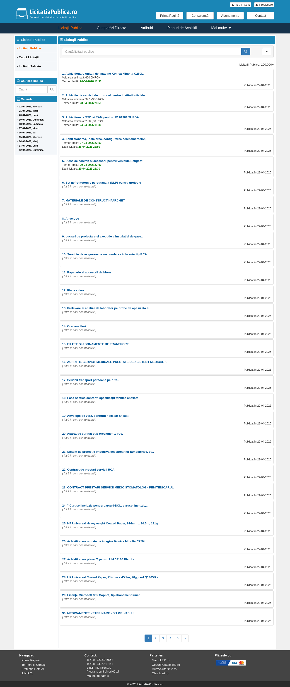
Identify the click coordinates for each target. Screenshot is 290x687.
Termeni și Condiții (34, 664)
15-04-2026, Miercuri (30, 137)
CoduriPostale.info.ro (166, 664)
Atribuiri (147, 28)
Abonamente (230, 15)
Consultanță (199, 15)
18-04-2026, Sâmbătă (31, 124)
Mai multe (221, 28)
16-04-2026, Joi (27, 132)
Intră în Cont (240, 4)
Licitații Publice (70, 28)
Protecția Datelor (33, 669)
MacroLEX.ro (160, 660)
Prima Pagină (169, 15)
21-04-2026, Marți (29, 110)
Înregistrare (264, 4)
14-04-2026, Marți (29, 141)
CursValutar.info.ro (164, 669)
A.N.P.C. (27, 673)
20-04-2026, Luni (28, 115)
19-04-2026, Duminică (31, 119)
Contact (260, 15)
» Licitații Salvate (28, 66)
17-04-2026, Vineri (29, 128)
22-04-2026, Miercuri (30, 106)
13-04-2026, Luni (28, 145)
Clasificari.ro (160, 673)
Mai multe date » (98, 676)
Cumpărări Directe (111, 28)
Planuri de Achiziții (182, 28)
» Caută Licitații (27, 57)
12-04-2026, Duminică (31, 150)
